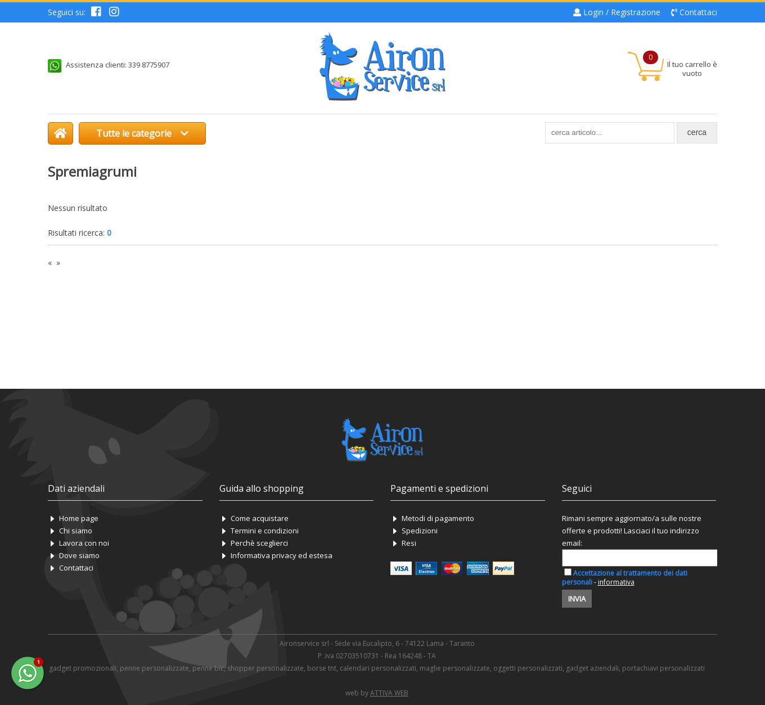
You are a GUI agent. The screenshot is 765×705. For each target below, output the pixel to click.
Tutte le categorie (142, 133)
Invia (577, 599)
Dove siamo (79, 555)
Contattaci (698, 12)
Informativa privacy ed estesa (281, 555)
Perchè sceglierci (259, 543)
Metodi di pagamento (438, 518)
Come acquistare (260, 518)
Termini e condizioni (265, 531)
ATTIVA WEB (389, 693)
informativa (616, 582)
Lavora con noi (84, 543)
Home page (78, 518)
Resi (409, 543)
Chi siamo (75, 531)
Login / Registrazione (621, 12)
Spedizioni (420, 531)
